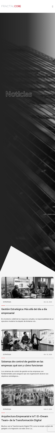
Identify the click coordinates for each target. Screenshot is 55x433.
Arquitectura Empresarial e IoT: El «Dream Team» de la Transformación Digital (24, 418)
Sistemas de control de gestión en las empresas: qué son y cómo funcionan (22, 364)
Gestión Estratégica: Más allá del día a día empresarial (24, 311)
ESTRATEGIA (7, 302)
